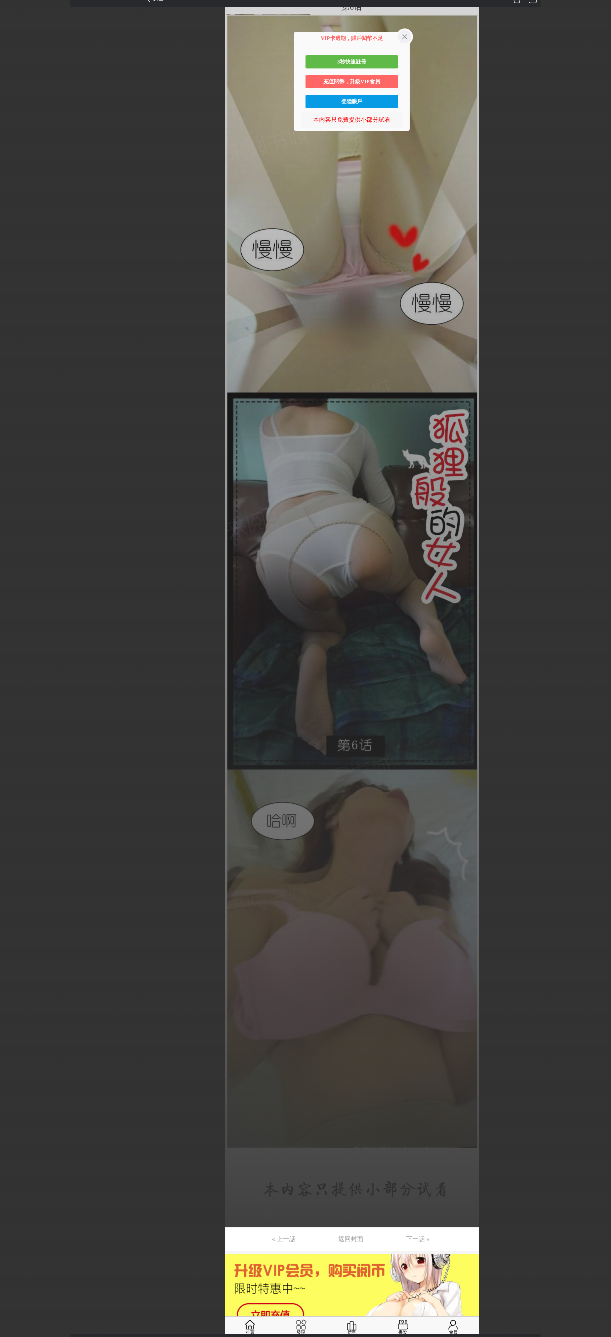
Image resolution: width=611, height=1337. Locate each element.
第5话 (14, 69)
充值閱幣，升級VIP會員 (351, 81)
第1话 (14, 7)
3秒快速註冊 (351, 61)
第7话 (14, 101)
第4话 (14, 54)
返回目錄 (22, 138)
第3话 (14, 38)
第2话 (14, 23)
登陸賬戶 (351, 101)
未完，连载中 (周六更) (36, 116)
